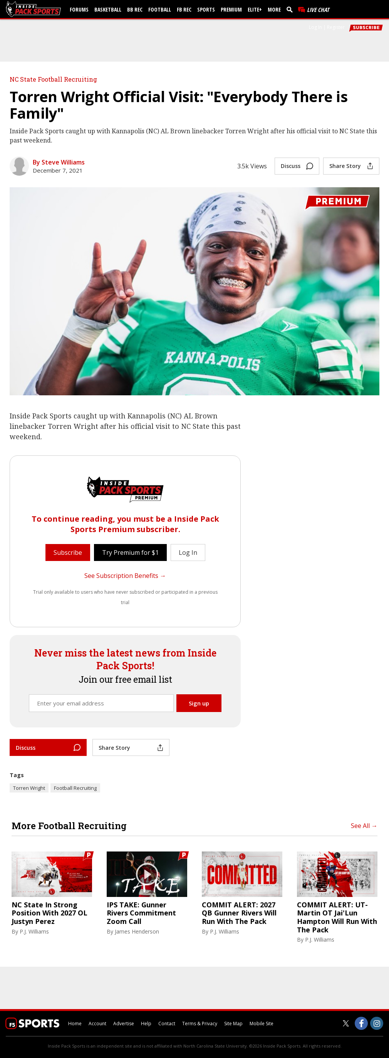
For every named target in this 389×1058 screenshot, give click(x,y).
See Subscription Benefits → (125, 575)
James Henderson (137, 931)
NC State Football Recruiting (53, 79)
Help (146, 1023)
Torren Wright (29, 787)
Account (97, 1023)
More (274, 9)
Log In (315, 27)
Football (159, 9)
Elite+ (255, 9)
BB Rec (135, 9)
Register (336, 27)
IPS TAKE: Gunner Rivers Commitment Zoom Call (141, 913)
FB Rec (184, 9)
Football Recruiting (75, 787)
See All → (364, 825)
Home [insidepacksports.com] (75, 1023)
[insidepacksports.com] (35, 9)
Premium (231, 9)
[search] (291, 9)
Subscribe (68, 552)
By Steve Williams (59, 162)
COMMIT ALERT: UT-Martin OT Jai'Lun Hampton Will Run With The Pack (337, 917)
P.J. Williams (34, 931)
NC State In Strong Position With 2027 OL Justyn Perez (49, 913)
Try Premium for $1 (130, 552)
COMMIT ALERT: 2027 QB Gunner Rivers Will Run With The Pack (239, 913)
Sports (206, 9)
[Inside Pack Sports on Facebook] (361, 1023)
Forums (79, 9)
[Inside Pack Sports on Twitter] (345, 1023)
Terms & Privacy (199, 1023)
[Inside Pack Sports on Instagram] (376, 1023)
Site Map (233, 1023)
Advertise (123, 1023)
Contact (166, 1023)
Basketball (107, 9)
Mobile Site (261, 1023)
